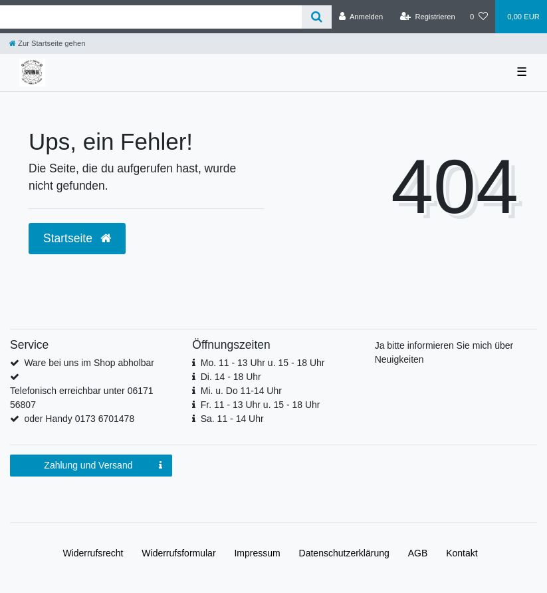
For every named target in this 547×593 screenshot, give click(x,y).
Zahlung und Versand (103, 466)
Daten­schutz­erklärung (344, 553)
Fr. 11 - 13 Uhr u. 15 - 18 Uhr (260, 404)
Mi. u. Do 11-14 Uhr (241, 390)
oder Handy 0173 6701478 (79, 418)
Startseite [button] (77, 238)
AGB (418, 553)
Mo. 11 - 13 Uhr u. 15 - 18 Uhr (263, 362)
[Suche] (317, 17)
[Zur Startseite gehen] (47, 43)
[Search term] (151, 17)
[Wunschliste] (479, 16)
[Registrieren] (428, 16)
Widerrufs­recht (92, 553)
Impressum (257, 553)
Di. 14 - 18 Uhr (231, 376)
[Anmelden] (361, 16)
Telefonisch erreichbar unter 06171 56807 (82, 397)
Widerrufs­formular (178, 553)
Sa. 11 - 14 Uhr (232, 418)
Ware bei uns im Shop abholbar (89, 362)
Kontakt (461, 553)
